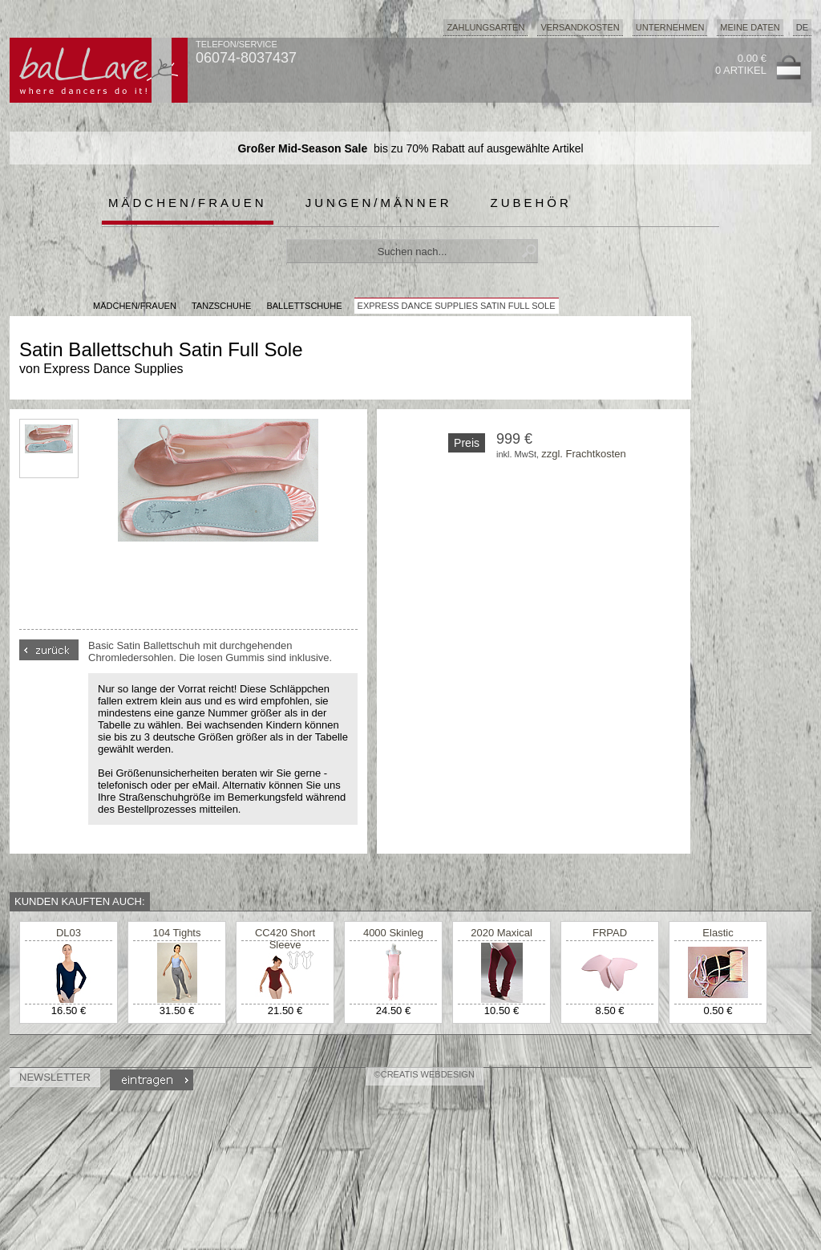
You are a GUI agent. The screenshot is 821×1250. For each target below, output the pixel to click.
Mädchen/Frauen (187, 202)
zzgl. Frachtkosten (583, 454)
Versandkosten (579, 27)
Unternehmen (670, 27)
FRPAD (609, 933)
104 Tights (177, 933)
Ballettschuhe (304, 305)
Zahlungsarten (485, 27)
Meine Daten (749, 27)
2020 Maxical (501, 933)
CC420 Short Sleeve (285, 939)
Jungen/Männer (378, 202)
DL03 (68, 933)
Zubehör (531, 202)
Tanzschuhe (221, 305)
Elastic (717, 933)
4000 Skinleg (393, 933)
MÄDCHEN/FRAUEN (134, 305)
